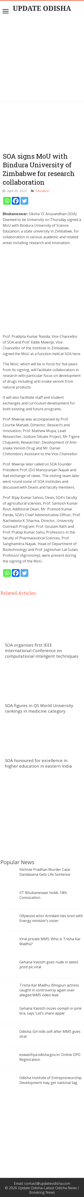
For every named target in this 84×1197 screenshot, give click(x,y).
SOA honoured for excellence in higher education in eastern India (38, 763)
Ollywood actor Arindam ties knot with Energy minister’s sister (51, 918)
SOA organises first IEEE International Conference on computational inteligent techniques (41, 650)
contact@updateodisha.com (47, 1183)
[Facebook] (16, 201)
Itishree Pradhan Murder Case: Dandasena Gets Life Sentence (45, 872)
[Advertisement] (42, 59)
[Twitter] (24, 201)
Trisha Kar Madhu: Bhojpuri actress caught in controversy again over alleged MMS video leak (49, 990)
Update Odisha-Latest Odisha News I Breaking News (48, 1190)
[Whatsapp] (7, 201)
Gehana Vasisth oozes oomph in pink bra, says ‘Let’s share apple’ (50, 1011)
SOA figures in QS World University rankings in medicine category (39, 708)
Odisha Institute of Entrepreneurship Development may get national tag (50, 1080)
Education (42, 191)
